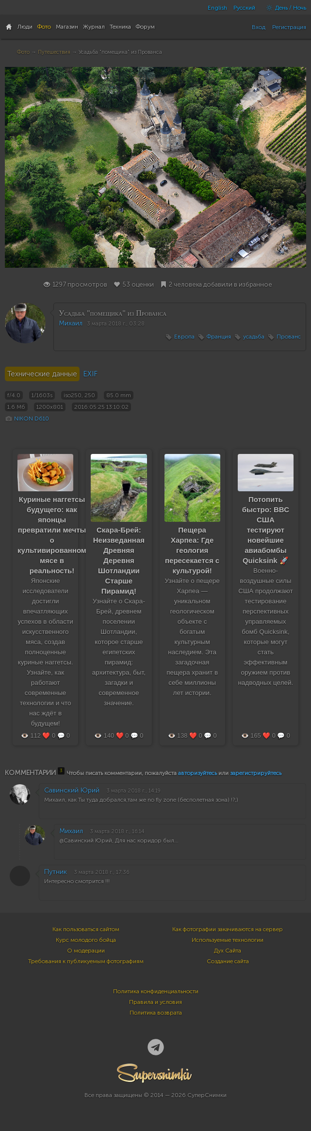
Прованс (289, 336)
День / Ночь (284, 7)
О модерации (86, 950)
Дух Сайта (227, 950)
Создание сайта (228, 961)
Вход (258, 27)
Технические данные (42, 374)
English (217, 7)
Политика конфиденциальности (155, 991)
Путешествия (54, 52)
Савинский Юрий (71, 790)
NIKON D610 (31, 418)
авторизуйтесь (197, 773)
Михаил (70, 323)
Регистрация (289, 27)
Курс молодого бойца (86, 940)
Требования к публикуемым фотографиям (86, 961)
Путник (55, 872)
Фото (23, 52)
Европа (184, 336)
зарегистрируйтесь (255, 773)
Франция (219, 336)
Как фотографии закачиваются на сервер (227, 929)
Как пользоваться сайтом (85, 929)
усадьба (253, 336)
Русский (244, 7)
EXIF (90, 374)
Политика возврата (156, 1012)
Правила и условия (155, 1002)
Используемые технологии (227, 940)
